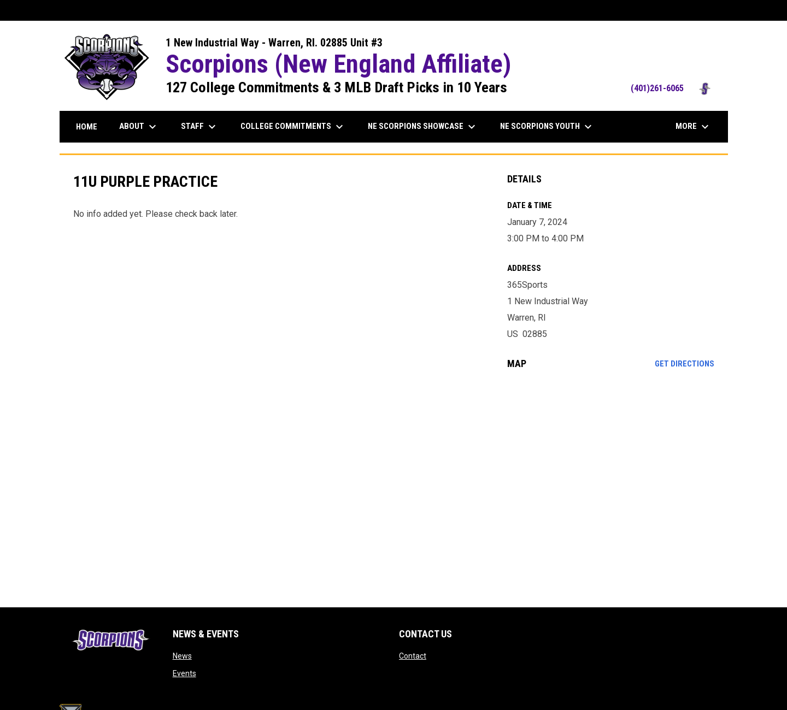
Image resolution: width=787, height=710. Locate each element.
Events (184, 673)
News (182, 656)
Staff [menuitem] (200, 126)
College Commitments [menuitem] (293, 126)
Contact (412, 656)
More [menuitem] (694, 126)
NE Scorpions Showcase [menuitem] (423, 126)
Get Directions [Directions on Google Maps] (684, 364)
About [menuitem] (139, 126)
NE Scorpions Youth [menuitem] (547, 126)
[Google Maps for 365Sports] (610, 467)
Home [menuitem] (86, 127)
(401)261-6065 (674, 88)
